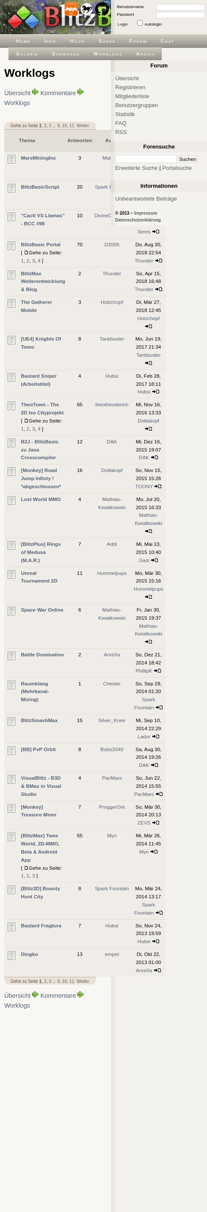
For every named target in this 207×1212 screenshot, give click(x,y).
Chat (167, 41)
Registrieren (130, 87)
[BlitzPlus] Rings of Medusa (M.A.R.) (41, 552)
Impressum (145, 213)
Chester (112, 683)
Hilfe (77, 41)
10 (64, 125)
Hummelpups (111, 573)
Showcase (66, 53)
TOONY (144, 486)
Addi (112, 544)
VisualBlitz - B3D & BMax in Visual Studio (41, 786)
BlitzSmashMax (39, 720)
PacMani (112, 778)
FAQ (120, 123)
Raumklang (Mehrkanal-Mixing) (35, 691)
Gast (144, 560)
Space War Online (42, 609)
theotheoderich (111, 404)
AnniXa (112, 654)
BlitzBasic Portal (41, 244)
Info (50, 41)
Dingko (29, 954)
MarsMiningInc (38, 157)
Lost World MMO (41, 499)
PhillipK (144, 670)
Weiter (83, 125)
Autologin (153, 24)
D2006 (112, 244)
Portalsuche (177, 168)
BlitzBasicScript (40, 186)
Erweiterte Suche (136, 168)
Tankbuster (111, 338)
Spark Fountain (112, 888)
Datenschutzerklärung (138, 220)
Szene (107, 41)
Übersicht (17, 93)
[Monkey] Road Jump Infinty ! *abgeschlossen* (41, 478)
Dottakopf (148, 420)
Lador (143, 736)
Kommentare (58, 93)
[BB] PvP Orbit (38, 749)
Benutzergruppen (136, 105)
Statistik (125, 114)
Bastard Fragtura (41, 925)
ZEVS (144, 822)
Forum (138, 41)
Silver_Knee (111, 720)
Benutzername (130, 6)
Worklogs (107, 53)
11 (72, 125)
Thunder (143, 260)
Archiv (145, 53)
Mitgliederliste (132, 96)
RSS (121, 132)
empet (112, 954)
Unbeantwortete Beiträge (146, 198)
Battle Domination (42, 654)
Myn (112, 835)
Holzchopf (112, 302)
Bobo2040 (111, 749)
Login (123, 24)
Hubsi (111, 376)
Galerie (27, 53)
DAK (112, 441)
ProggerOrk (112, 807)
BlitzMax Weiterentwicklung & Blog (43, 281)
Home (23, 41)
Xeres (144, 231)
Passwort (125, 14)
